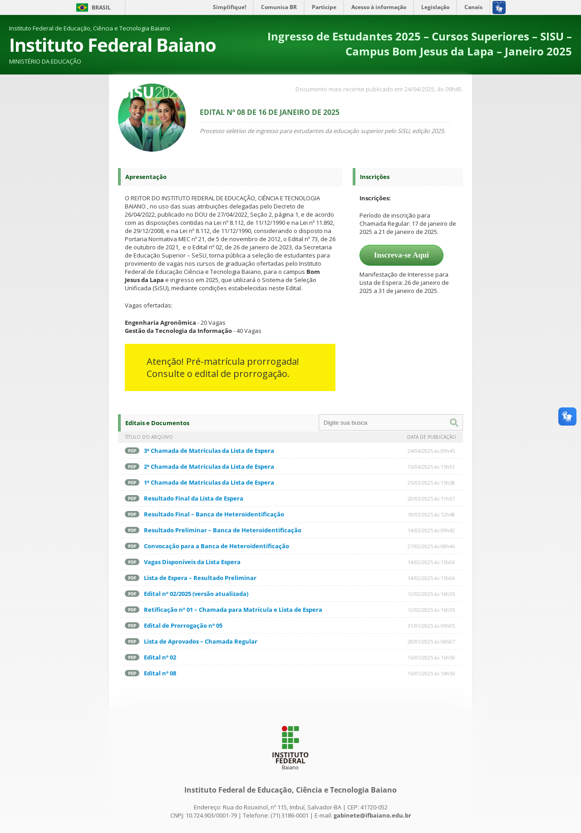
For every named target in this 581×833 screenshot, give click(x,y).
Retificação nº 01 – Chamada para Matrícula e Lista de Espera (233, 609)
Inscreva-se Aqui (401, 255)
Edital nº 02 (160, 657)
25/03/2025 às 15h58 (431, 482)
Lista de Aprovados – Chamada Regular (200, 641)
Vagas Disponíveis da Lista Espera (192, 562)
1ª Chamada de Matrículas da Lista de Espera (209, 482)
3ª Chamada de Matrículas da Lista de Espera (209, 450)
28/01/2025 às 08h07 (431, 641)
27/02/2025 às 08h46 (431, 546)
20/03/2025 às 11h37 (431, 498)
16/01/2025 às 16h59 (431, 657)
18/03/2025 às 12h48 (431, 514)
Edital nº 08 (160, 673)
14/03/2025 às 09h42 (431, 530)
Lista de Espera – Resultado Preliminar (200, 578)
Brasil (101, 7)
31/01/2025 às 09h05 (431, 625)
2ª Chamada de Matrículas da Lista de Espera (209, 466)
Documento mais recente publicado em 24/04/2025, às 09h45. (379, 89)
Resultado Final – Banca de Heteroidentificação (214, 514)
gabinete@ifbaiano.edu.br (372, 815)
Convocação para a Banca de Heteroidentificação (216, 546)
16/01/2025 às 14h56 (431, 673)
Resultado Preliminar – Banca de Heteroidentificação (222, 530)
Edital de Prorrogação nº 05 (183, 625)
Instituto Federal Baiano (112, 44)
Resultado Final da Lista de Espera (193, 498)
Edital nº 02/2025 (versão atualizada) (196, 594)
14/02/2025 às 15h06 (431, 562)
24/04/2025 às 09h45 (431, 450)
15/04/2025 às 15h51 (431, 466)
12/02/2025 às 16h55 (431, 593)
